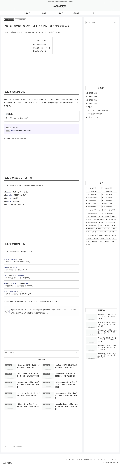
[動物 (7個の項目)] (107, 241)
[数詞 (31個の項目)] (101, 235)
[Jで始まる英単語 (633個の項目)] (111, 219)
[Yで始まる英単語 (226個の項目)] (111, 222)
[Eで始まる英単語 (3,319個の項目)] (109, 200)
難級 (12, 130)
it (18, 283)
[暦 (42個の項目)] (95, 231)
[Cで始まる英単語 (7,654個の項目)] (109, 188)
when (15, 283)
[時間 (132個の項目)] (108, 225)
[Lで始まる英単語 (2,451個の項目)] (92, 210)
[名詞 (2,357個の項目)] (101, 210)
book (9, 198)
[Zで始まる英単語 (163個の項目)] (92, 225)
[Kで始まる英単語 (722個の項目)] (99, 219)
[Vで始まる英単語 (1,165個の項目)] (104, 216)
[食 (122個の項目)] (114, 225)
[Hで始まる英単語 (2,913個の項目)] (93, 206)
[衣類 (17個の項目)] (103, 238)
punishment (19, 275)
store (9, 201)
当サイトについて (77, 459)
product (10, 195)
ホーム (68, 459)
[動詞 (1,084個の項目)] (114, 216)
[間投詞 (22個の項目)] (89, 238)
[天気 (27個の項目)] (114, 235)
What (6, 267)
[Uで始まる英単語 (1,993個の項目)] (111, 210)
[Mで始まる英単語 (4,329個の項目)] (109, 197)
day (17, 267)
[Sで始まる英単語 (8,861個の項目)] (93, 188)
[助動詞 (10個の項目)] (94, 241)
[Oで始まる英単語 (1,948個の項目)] (93, 213)
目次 (38, 40)
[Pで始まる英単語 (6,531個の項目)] (93, 191)
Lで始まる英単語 (20, 19)
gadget (13, 291)
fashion (29, 283)
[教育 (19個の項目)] (96, 238)
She (5, 283)
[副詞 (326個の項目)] (101, 222)
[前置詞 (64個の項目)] (99, 228)
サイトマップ (98, 459)
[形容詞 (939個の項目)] (89, 219)
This (5, 291)
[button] (77, 352)
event (9, 192)
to (25, 283)
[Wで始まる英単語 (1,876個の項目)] (109, 213)
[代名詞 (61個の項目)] (106, 228)
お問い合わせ (88, 459)
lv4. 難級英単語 (9, 19)
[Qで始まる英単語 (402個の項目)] (92, 222)
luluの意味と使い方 (40, 45)
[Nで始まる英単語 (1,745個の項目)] (92, 216)
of (13, 267)
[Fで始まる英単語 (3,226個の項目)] (109, 203)
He (5, 275)
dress (10, 259)
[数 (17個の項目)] (108, 238)
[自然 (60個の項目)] (114, 228)
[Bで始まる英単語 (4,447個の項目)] (93, 197)
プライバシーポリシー (110, 459)
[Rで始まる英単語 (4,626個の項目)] (109, 194)
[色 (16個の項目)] (114, 238)
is (13, 259)
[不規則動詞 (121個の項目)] (90, 228)
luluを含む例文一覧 (40, 51)
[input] (41, 352)
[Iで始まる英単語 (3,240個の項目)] (93, 203)
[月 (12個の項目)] (88, 241)
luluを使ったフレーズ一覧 (42, 48)
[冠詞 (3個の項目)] (101, 244)
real (16, 259)
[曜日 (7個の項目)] (114, 241)
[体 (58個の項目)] (89, 231)
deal (8, 204)
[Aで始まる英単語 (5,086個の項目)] (109, 191)
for (13, 275)
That (5, 259)
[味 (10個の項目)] (101, 241)
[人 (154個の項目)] (101, 225)
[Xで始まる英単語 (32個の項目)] (92, 235)
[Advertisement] (41, 70)
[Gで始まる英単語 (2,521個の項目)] (109, 206)
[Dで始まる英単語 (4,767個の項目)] (93, 194)
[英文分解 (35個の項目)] (104, 231)
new (9, 291)
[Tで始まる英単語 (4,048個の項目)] (93, 200)
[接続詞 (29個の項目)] (107, 235)
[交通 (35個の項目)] (113, 231)
